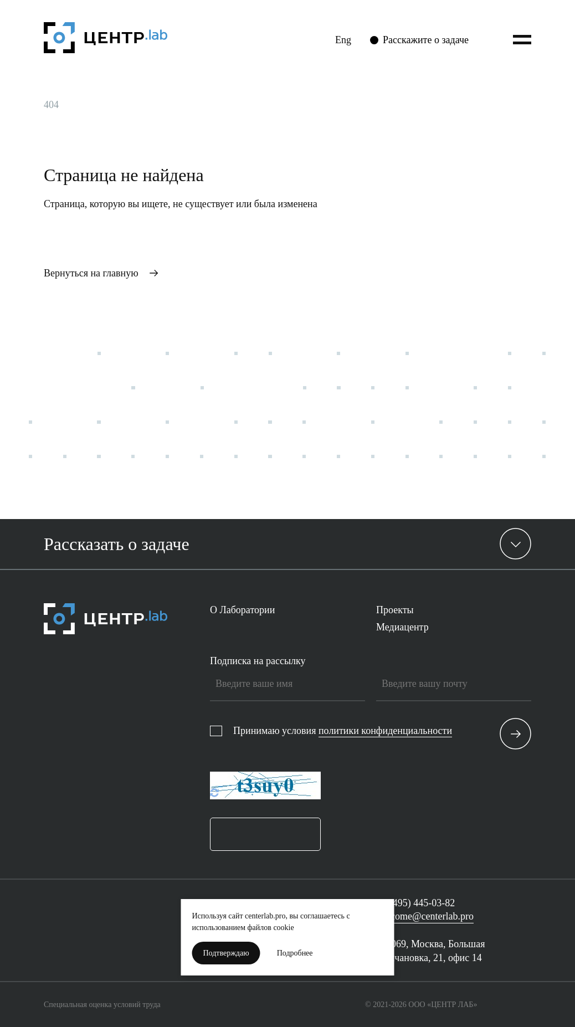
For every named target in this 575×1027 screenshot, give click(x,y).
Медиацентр (402, 627)
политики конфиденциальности (385, 730)
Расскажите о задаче (426, 39)
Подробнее (295, 953)
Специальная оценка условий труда (102, 1004)
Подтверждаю (226, 953)
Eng (343, 39)
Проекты (395, 609)
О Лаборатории (242, 609)
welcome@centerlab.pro (425, 916)
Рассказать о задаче (116, 544)
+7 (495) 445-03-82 (415, 902)
